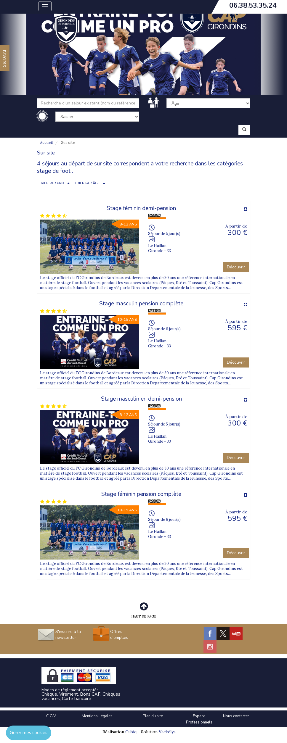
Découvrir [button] (236, 267)
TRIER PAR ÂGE (87, 183)
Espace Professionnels (199, 719)
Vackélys (167, 731)
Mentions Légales (97, 716)
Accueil (46, 142)
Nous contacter (236, 716)
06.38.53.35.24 (253, 5)
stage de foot (53, 171)
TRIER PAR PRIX (51, 183)
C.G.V (51, 716)
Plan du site (153, 716)
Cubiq (131, 731)
